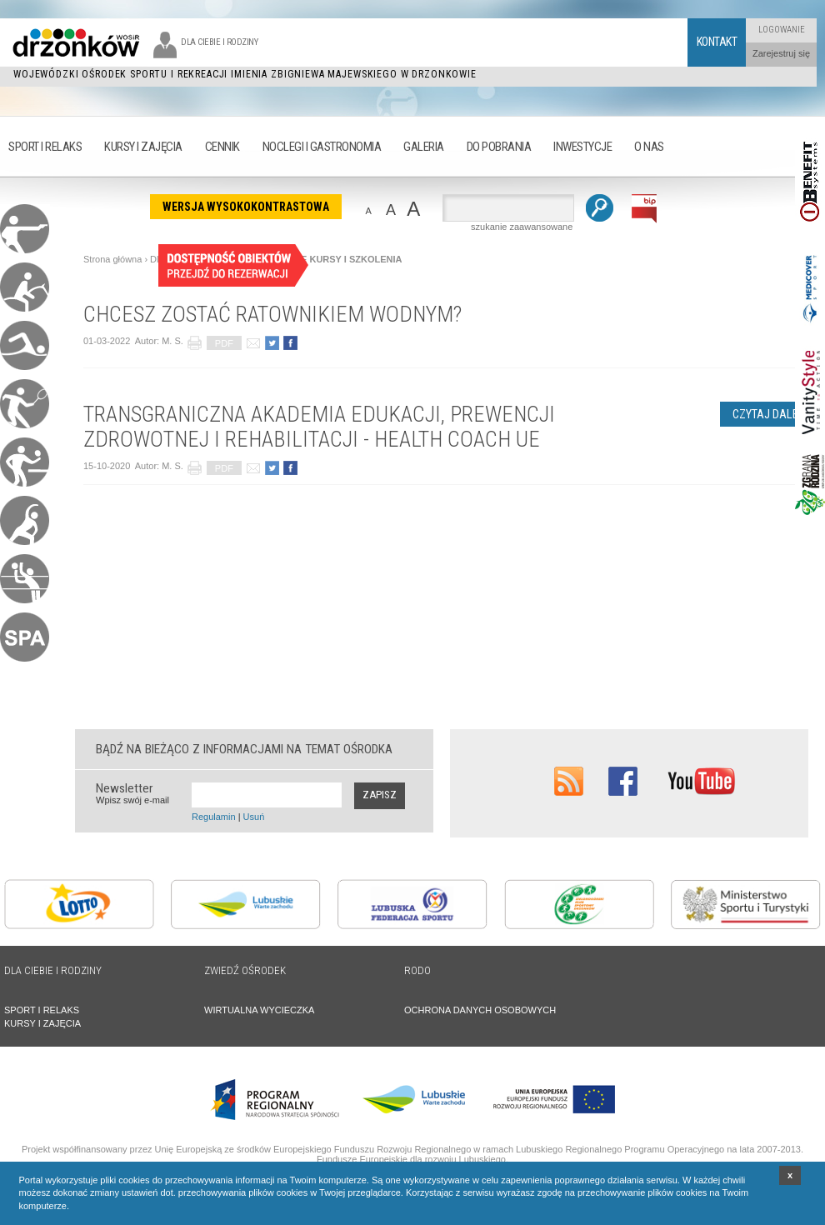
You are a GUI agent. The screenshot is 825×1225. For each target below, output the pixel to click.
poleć (253, 343)
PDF (224, 343)
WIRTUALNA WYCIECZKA (259, 1010)
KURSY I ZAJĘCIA (42, 1023)
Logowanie (781, 29)
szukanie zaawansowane (521, 227)
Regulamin (214, 817)
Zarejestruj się (781, 53)
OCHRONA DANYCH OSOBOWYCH (480, 1010)
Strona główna (112, 259)
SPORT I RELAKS (41, 1010)
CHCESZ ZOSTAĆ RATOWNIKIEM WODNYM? (272, 314)
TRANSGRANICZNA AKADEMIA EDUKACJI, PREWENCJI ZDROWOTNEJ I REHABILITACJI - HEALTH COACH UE (319, 427)
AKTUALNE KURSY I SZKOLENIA (329, 259)
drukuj (195, 343)
